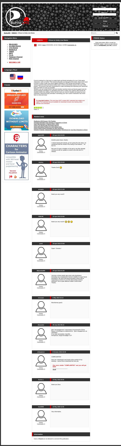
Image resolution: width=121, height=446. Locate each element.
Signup (105, 26)
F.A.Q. (11, 55)
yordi (41, 243)
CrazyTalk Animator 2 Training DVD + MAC (46, 124)
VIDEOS (40, 40)
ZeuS (44, 45)
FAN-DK (40, 216)
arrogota (41, 189)
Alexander (41, 325)
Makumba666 (41, 270)
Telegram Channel (16, 57)
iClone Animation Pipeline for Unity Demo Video (48, 127)
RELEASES (13, 44)
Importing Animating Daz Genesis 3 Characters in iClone (50, 122)
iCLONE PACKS (15, 46)
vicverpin (41, 297)
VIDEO (11, 51)
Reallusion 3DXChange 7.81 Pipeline (45, 121)
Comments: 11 (72, 45)
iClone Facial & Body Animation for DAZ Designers (49, 128)
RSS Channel (14, 59)
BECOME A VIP (14, 62)
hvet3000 (41, 407)
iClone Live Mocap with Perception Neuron (46, 125)
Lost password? (104, 17)
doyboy (41, 162)
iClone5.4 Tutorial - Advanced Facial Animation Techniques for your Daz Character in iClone (61, 129)
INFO (11, 53)
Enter (105, 21)
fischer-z (41, 379)
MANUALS (13, 50)
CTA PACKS (13, 48)
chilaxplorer (41, 352)
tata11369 (41, 135)
